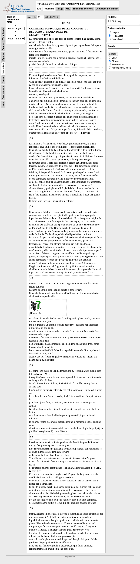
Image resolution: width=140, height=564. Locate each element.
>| (58, 17)
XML (68, 9)
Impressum (70, 557)
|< (34, 17)
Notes (3, 80)
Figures (3, 56)
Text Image (48, 9)
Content (3, 46)
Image (60, 9)
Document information (107, 9)
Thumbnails (3, 34)
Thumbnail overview (83, 9)
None (3, 104)
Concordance (3, 92)
